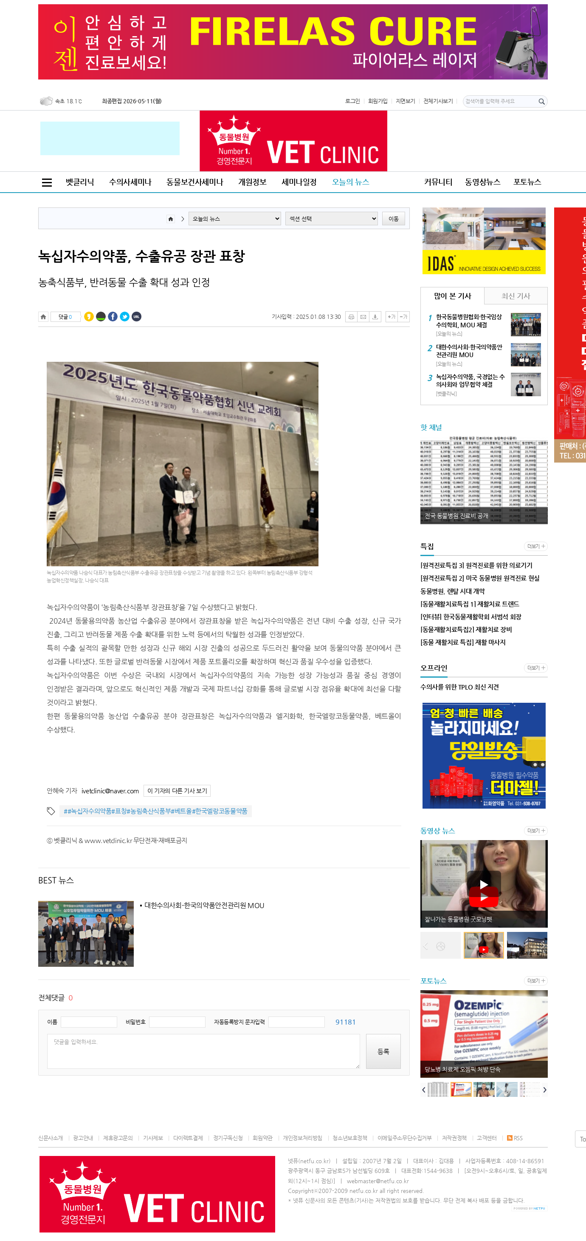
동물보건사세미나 (194, 181)
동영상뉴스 (482, 181)
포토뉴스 (527, 181)
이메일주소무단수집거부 (405, 1138)
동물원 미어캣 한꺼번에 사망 (459, 919)
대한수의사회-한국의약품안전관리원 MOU (204, 905)
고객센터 (486, 1138)
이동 (394, 219)
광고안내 (83, 1138)
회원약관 (262, 1138)
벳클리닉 (80, 181)
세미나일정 (299, 181)
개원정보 (252, 181)
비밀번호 (135, 1022)
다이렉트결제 (188, 1138)
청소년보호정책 (349, 1138)
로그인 (352, 101)
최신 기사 (515, 296)
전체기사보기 (438, 101)
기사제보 (153, 1138)
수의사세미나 (130, 181)
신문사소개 (50, 1138)
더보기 (533, 546)
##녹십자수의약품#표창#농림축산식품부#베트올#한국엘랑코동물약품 (156, 811)
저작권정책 (454, 1138)
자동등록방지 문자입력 (239, 1022)
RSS (515, 1138)
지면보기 (405, 101)
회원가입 (378, 101)
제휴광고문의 (118, 1138)
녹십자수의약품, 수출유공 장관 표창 (141, 256)
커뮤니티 (438, 181)
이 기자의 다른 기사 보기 (177, 791)
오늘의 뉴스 (350, 181)
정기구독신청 (228, 1138)
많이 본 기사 (452, 296)
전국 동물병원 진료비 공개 (456, 515)
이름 (52, 1022)
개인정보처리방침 (302, 1138)
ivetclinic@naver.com (110, 790)
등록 (383, 1051)
